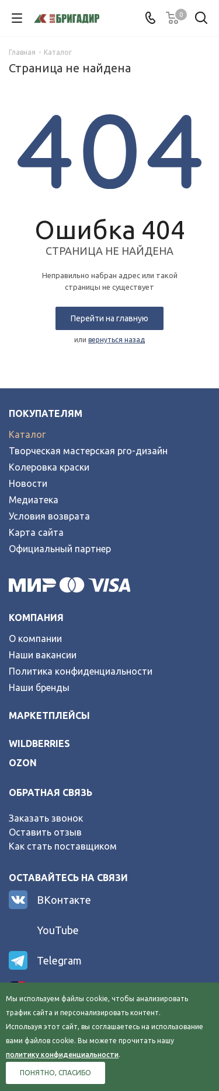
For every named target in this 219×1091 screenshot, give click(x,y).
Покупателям (45, 413)
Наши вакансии (43, 655)
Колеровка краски (49, 467)
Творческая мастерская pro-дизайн (88, 450)
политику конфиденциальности (62, 1054)
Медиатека (33, 499)
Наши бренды (39, 687)
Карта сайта (36, 532)
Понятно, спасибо (55, 1072)
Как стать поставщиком (63, 846)
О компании (35, 638)
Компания (36, 617)
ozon (23, 762)
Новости (28, 483)
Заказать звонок (46, 818)
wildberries (39, 743)
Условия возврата (49, 516)
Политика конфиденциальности (80, 671)
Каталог (27, 434)
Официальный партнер (60, 548)
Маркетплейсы (49, 715)
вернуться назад (116, 339)
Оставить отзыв (45, 832)
